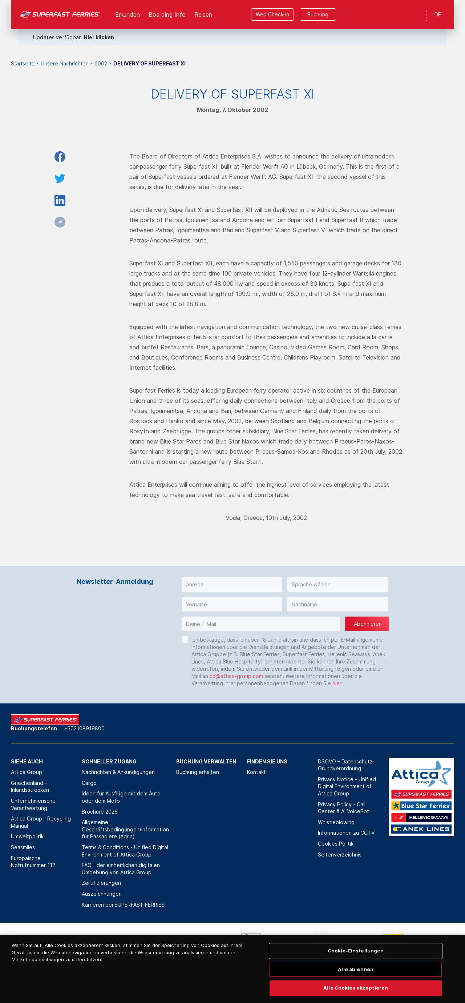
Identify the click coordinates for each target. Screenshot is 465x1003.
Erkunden (127, 14)
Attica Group (26, 772)
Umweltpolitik (27, 836)
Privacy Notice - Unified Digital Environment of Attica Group (347, 786)
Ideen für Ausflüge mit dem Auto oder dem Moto (121, 797)
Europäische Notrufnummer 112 (33, 861)
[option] (73, 944)
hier (336, 683)
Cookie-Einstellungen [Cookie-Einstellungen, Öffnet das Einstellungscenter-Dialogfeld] (356, 964)
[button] (232, 584)
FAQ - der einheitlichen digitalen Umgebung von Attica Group (121, 868)
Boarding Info (167, 14)
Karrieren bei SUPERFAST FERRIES (123, 905)
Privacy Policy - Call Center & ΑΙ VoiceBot (343, 808)
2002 (101, 63)
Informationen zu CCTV (346, 833)
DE (437, 14)
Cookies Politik (335, 843)
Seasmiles (23, 847)
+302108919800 (84, 728)
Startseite (23, 63)
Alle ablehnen (355, 982)
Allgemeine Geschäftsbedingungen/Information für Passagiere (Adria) (125, 829)
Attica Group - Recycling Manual (41, 822)
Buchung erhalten (197, 772)
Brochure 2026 (100, 812)
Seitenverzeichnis (339, 854)
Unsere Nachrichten (65, 63)
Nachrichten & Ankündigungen (118, 772)
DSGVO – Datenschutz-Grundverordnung (346, 765)
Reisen (203, 14)
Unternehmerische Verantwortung (33, 804)
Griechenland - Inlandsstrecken (30, 786)
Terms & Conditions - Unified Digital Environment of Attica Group (125, 851)
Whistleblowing (336, 822)
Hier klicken (99, 37)
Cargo (89, 783)
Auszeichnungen (102, 894)
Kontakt (256, 772)
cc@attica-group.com (236, 676)
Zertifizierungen (101, 883)
